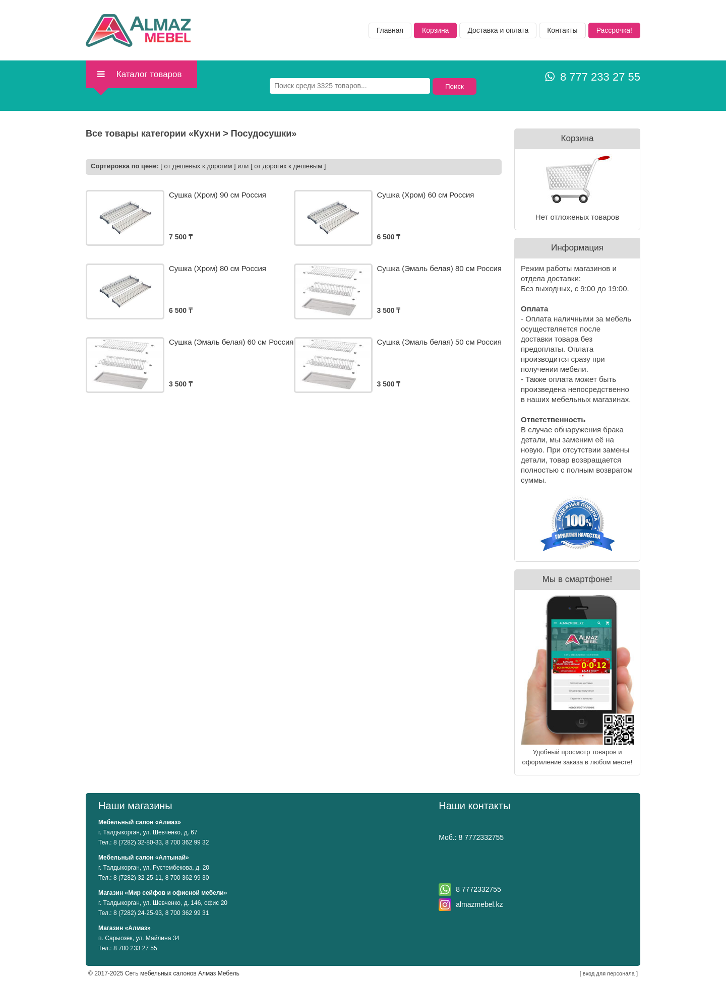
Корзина (435, 30)
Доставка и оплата (497, 30)
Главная (390, 30)
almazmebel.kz (479, 904)
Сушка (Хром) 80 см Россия (217, 268)
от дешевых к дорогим (198, 166)
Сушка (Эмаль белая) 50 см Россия (439, 342)
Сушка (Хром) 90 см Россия (217, 194)
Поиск (454, 86)
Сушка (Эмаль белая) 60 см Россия (231, 342)
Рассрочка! (614, 30)
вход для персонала (609, 973)
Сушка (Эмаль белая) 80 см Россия (439, 268)
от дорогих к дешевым (288, 166)
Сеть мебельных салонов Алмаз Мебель (182, 973)
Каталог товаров (139, 74)
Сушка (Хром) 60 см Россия (425, 194)
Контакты (562, 30)
